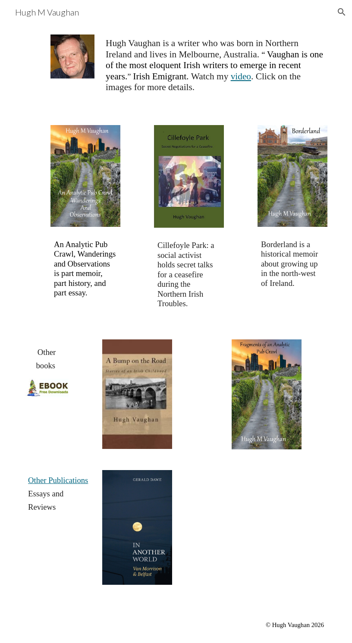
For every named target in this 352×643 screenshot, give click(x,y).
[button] (341, 12)
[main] (214, 69)
